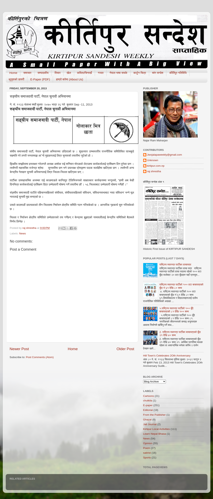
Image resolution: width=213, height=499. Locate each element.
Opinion (147, 443)
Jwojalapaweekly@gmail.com (164, 154)
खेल (69, 72)
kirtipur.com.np (156, 165)
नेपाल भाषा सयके (118, 72)
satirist (147, 452)
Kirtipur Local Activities (156, 429)
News (22, 233)
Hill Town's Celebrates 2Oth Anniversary (166, 355)
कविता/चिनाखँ (84, 72)
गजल (100, 72)
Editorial (148, 410)
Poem (146, 448)
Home (13, 72)
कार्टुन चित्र (139, 72)
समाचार (27, 72)
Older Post (125, 349)
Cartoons (148, 395)
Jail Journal (150, 424)
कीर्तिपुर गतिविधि (177, 72)
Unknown (152, 160)
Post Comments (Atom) (40, 357)
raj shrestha (154, 171)
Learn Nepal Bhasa (154, 433)
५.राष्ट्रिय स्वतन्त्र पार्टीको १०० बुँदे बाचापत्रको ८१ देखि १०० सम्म (176, 310)
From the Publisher (154, 414)
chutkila (147, 400)
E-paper (148, 405)
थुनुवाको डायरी (16, 79)
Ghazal (147, 419)
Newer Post (19, 349)
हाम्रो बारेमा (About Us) (69, 79)
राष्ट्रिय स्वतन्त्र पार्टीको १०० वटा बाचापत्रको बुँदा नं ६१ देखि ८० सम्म (181, 286)
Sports (147, 457)
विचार (58, 72)
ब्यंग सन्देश (157, 72)
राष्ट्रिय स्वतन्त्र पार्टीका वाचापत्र (175, 264)
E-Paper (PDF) (40, 79)
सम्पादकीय (43, 72)
